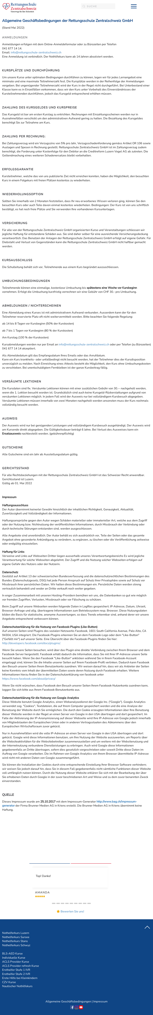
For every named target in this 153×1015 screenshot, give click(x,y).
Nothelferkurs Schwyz (16, 945)
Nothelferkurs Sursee (15, 937)
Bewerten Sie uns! (72, 911)
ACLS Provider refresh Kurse (20, 966)
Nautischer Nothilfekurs (17, 986)
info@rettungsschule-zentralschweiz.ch (36, 52)
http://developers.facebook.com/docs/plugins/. (31, 643)
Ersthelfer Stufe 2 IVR (16, 974)
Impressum (100, 1001)
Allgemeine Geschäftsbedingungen (68, 1001)
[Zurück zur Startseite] (19, 8)
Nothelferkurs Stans (15, 941)
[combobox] (98, 6)
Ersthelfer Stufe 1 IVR (16, 970)
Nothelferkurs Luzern (15, 933)
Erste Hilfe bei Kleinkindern (19, 978)
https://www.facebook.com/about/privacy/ (28, 679)
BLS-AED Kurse (12, 953)
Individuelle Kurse (13, 958)
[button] (134, 6)
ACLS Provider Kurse (15, 962)
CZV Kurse (9, 982)
